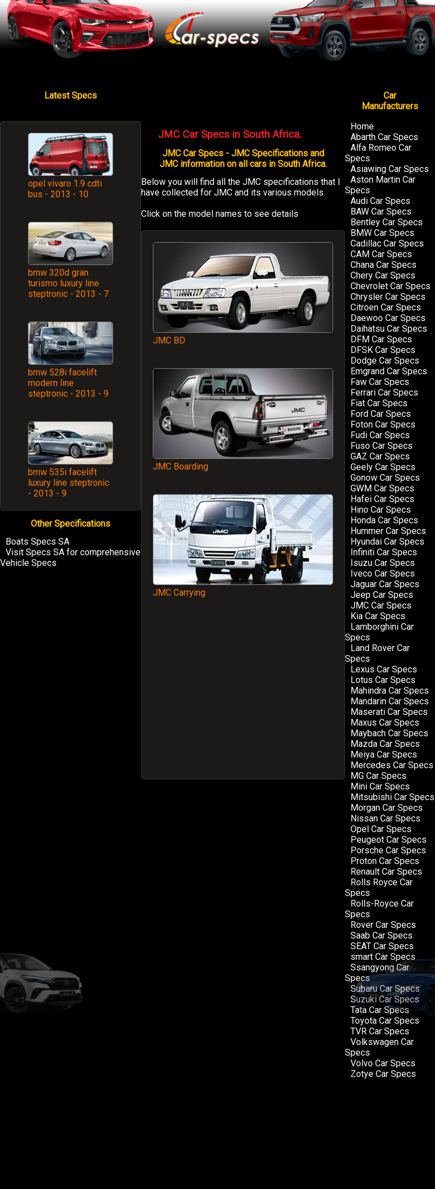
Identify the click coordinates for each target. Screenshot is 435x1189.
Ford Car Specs (380, 413)
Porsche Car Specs (388, 850)
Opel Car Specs (380, 829)
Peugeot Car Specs (388, 839)
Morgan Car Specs (386, 807)
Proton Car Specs (384, 861)
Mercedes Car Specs (391, 765)
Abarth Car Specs (384, 137)
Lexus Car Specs (383, 669)
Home (362, 126)
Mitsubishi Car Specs (392, 797)
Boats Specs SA (37, 541)
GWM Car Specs (382, 488)
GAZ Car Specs (380, 456)
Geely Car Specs (382, 467)
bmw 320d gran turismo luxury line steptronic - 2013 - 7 (68, 283)
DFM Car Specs (381, 339)
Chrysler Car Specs (387, 296)
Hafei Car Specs (382, 499)
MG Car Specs (378, 775)
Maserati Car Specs (389, 712)
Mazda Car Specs (385, 744)
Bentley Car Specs (386, 222)
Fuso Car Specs (381, 445)
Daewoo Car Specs (387, 318)
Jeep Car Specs (381, 594)
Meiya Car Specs (383, 754)
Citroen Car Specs (385, 307)
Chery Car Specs (382, 275)
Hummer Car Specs (388, 531)
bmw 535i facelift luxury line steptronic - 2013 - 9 (68, 483)
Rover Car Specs (383, 924)
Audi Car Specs (380, 201)
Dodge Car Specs (384, 360)
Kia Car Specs (377, 616)
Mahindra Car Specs (389, 690)
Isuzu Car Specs (382, 563)
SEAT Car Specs (382, 946)
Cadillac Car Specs (387, 243)
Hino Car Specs (380, 509)
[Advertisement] (243, 694)
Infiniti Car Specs (383, 552)
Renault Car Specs (386, 871)
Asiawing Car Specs (389, 169)
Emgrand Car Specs (388, 371)
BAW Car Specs (380, 211)
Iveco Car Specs (382, 573)
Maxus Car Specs (384, 722)
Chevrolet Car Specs (390, 286)
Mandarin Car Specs (389, 701)
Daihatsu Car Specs (388, 328)
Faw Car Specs (379, 382)
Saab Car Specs (381, 935)
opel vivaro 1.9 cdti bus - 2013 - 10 (65, 188)
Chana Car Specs (383, 264)
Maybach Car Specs (389, 733)
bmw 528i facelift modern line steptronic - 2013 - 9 (68, 383)
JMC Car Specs (380, 605)
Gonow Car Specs (385, 477)
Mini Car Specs (380, 786)
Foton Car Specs (382, 424)
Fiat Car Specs (379, 403)
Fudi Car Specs (380, 435)
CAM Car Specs (381, 254)
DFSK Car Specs (382, 350)
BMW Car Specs (382, 232)
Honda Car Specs (384, 520)
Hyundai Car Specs (387, 541)
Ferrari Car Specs (384, 392)
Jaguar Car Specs (384, 584)
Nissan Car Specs (385, 818)
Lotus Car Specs (382, 680)
